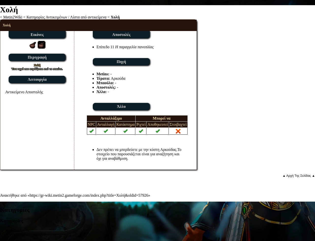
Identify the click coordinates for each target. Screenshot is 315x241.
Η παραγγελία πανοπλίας (134, 47)
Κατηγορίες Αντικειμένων (47, 17)
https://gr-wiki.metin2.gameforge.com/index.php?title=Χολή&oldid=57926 (89, 195)
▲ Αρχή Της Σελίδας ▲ (299, 175)
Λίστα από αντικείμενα (88, 17)
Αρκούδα (118, 78)
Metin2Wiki (12, 17)
